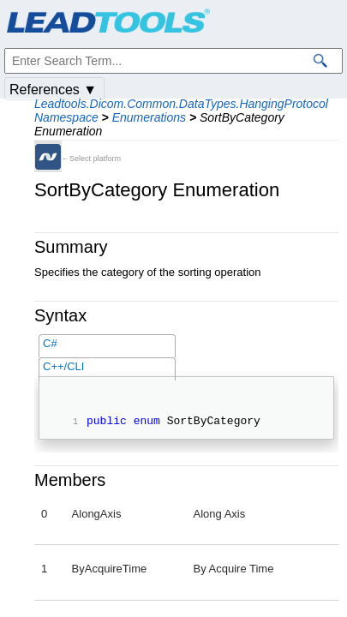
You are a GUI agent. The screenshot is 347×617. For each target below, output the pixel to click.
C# (50, 343)
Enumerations (149, 117)
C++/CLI (63, 366)
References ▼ (53, 89)
